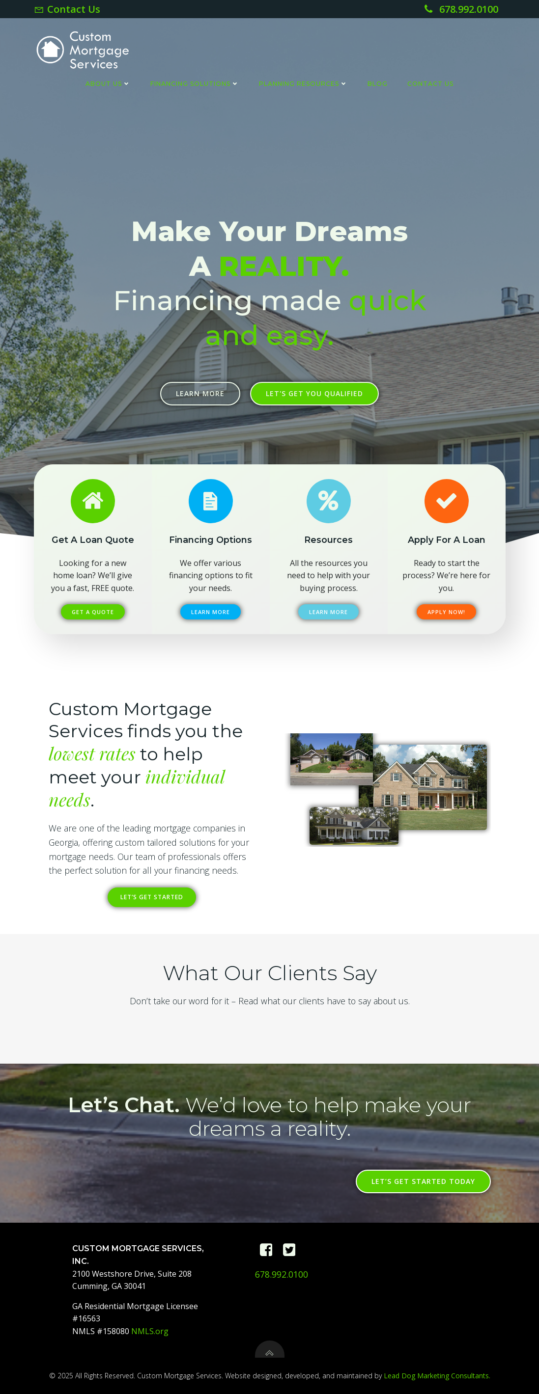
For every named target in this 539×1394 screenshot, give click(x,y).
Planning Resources (303, 83)
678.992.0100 (281, 1274)
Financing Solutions (194, 83)
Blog (378, 83)
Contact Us (430, 83)
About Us (108, 83)
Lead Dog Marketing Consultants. (437, 1375)
